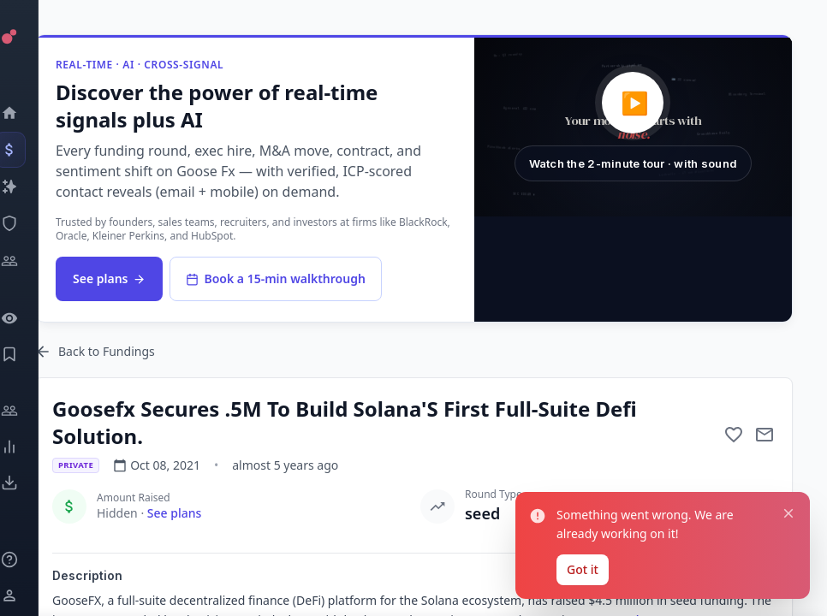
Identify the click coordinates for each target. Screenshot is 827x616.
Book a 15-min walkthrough (275, 278)
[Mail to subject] (764, 434)
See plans (109, 278)
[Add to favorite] (733, 434)
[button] (633, 127)
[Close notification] (788, 513)
